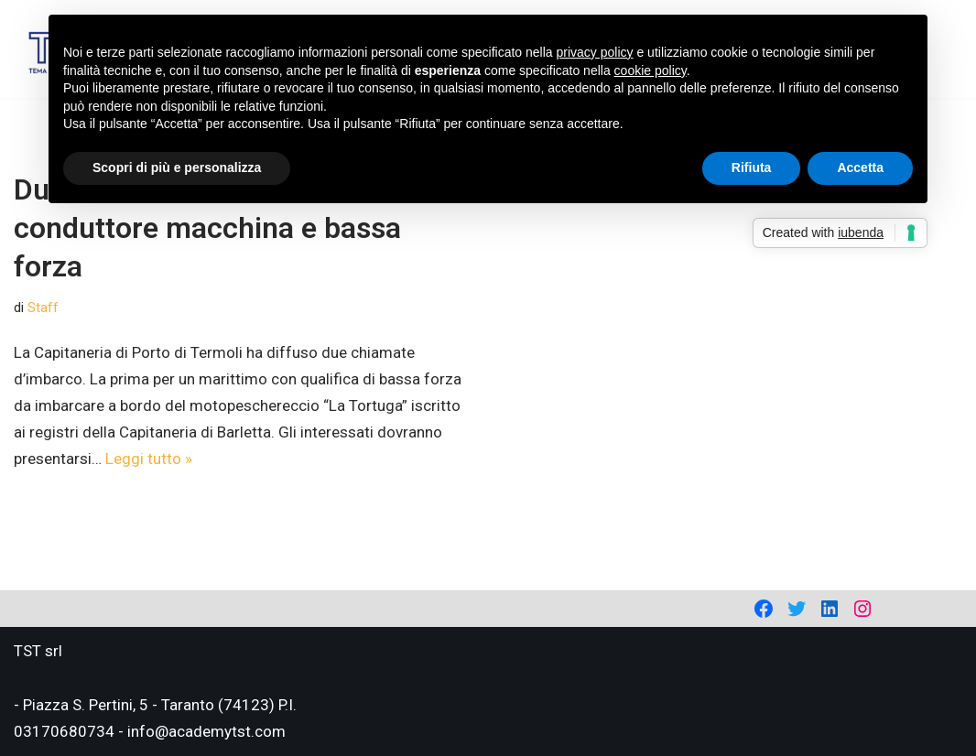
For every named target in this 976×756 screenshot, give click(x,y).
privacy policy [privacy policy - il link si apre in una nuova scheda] (595, 52)
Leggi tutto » (148, 458)
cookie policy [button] (650, 70)
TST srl (38, 651)
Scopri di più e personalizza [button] (176, 167)
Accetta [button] (860, 167)
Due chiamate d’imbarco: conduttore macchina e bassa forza (207, 227)
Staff (43, 307)
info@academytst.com (206, 731)
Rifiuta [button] (752, 167)
